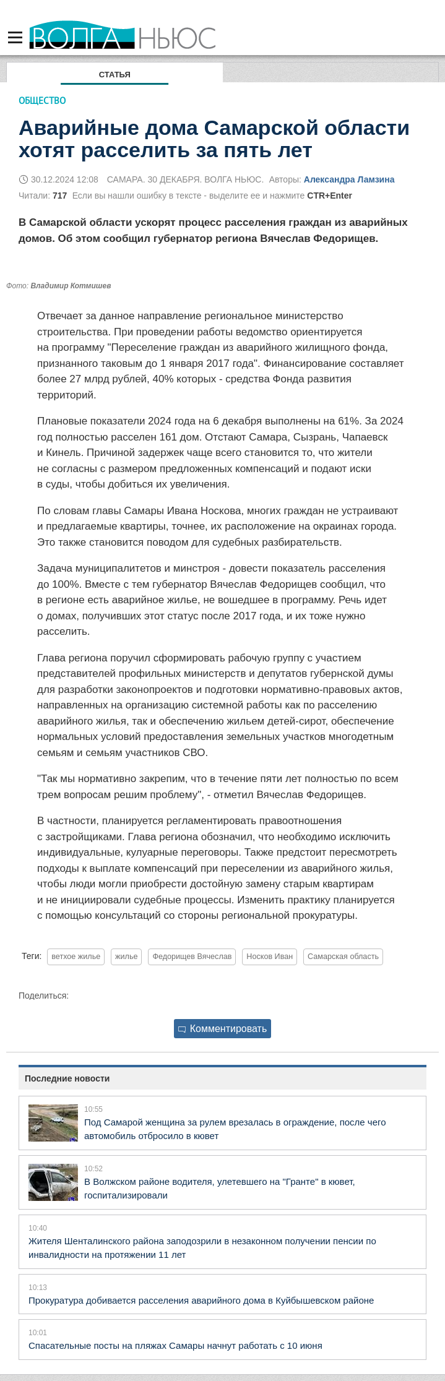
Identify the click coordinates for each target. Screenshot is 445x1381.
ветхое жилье (75, 956)
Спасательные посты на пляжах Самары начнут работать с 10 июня (175, 1345)
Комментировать (222, 1028)
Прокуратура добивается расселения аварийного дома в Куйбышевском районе (201, 1300)
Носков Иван (269, 956)
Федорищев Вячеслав (191, 956)
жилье (126, 956)
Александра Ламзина (349, 179)
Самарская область (343, 956)
